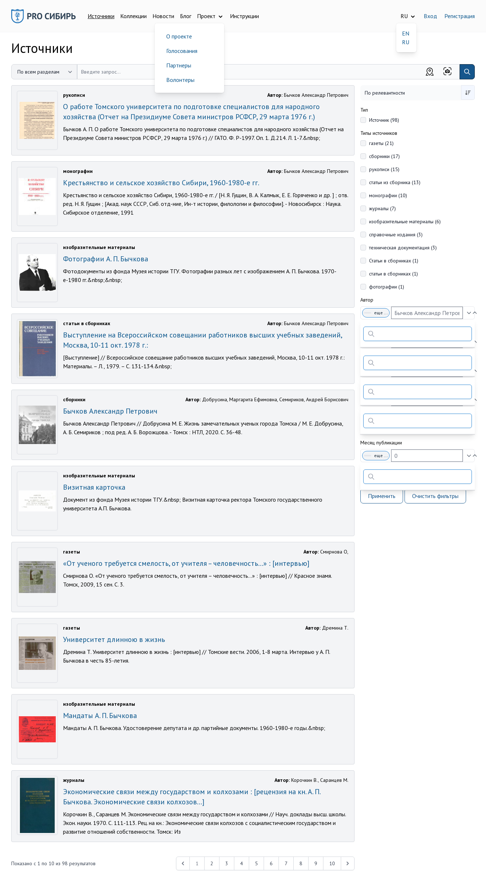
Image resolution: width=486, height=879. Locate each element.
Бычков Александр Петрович (110, 411)
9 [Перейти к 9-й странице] (315, 863)
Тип (364, 110)
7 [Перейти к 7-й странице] (286, 863)
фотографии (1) (386, 286)
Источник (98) (384, 120)
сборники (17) (384, 156)
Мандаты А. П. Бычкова (100, 715)
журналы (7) (382, 208)
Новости (163, 16)
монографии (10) (388, 195)
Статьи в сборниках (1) (393, 260)
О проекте (179, 36)
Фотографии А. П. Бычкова (105, 259)
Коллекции (133, 16)
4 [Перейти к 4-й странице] (241, 863)
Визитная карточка (94, 487)
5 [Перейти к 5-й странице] (256, 863)
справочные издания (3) (396, 234)
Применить (381, 495)
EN (405, 33)
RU (405, 42)
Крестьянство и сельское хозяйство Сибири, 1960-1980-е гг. (161, 182)
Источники (101, 16)
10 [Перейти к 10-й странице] (332, 863)
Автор (366, 300)
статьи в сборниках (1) (393, 273)
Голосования (181, 50)
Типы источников (378, 133)
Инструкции (244, 16)
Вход (430, 16)
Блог (185, 16)
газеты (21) (381, 143)
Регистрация (459, 16)
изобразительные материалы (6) (405, 221)
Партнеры (178, 65)
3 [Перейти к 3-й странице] (226, 863)
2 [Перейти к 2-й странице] (211, 863)
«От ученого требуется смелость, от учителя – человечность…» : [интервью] (186, 563)
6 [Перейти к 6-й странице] (271, 863)
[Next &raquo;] (348, 863)
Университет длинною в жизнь (114, 639)
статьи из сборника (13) (394, 182)
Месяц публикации (381, 442)
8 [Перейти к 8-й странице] (300, 863)
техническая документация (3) (403, 247)
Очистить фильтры (435, 495)
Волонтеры (180, 79)
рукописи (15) (384, 169)
